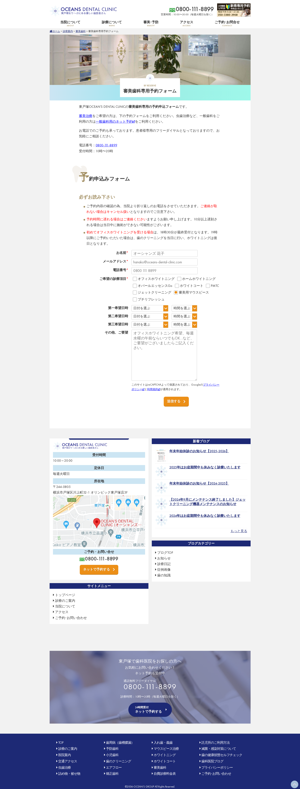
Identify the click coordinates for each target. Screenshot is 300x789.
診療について (112, 23)
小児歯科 (112, 755)
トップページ (65, 595)
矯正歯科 (112, 773)
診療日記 (164, 564)
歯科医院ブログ (212, 761)
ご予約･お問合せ (227, 23)
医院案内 (64, 755)
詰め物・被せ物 (69, 773)
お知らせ (164, 558)
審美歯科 (81, 31)
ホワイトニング (165, 755)
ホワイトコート (165, 761)
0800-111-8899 (195, 9)
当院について (70, 23)
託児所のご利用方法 (215, 742)
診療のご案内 (65, 600)
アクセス (186, 23)
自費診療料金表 (165, 773)
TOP (60, 742)
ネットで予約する (96, 569)
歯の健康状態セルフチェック (221, 755)
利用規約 (152, 389)
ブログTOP (165, 552)
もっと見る (238, 531)
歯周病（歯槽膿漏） (120, 742)
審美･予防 (150, 23)
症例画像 (164, 569)
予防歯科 (112, 748)
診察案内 (68, 31)
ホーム (56, 31)
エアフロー (114, 767)
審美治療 (85, 116)
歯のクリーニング (118, 761)
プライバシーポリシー (217, 767)
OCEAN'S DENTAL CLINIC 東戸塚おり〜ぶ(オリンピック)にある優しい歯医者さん (83, 11)
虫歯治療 (64, 767)
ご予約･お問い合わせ (71, 618)
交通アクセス (67, 761)
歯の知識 (164, 575)
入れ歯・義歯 (163, 742)
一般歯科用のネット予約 (114, 121)
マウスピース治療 (166, 748)
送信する (173, 401)
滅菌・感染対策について (218, 748)
